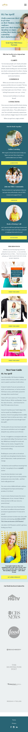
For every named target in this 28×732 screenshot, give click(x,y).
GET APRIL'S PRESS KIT (14, 577)
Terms (14, 720)
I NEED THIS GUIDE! (14, 292)
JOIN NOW (14, 200)
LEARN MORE (14, 163)
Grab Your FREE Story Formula (14, 44)
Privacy (14, 723)
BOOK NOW (14, 237)
